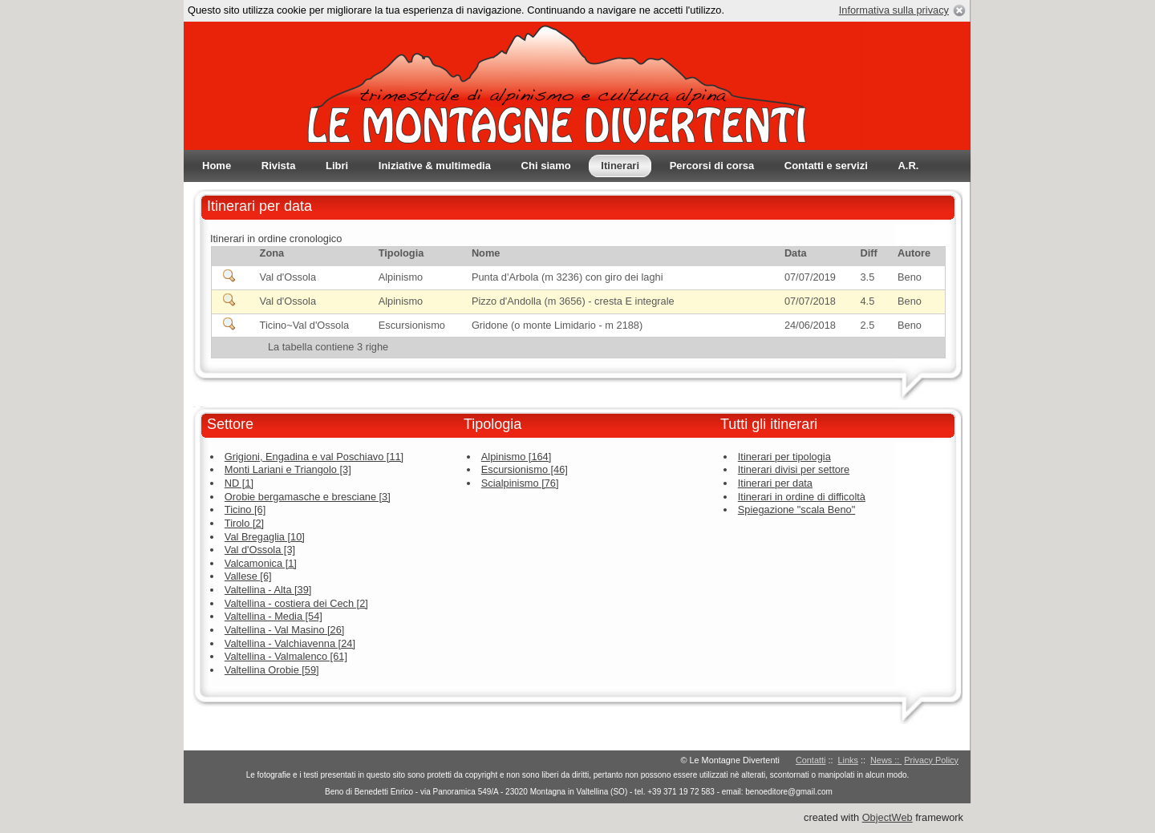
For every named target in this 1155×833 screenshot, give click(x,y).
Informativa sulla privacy (894, 10)
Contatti (810, 760)
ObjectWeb (887, 817)
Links (848, 760)
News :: (886, 760)
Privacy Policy (931, 760)
